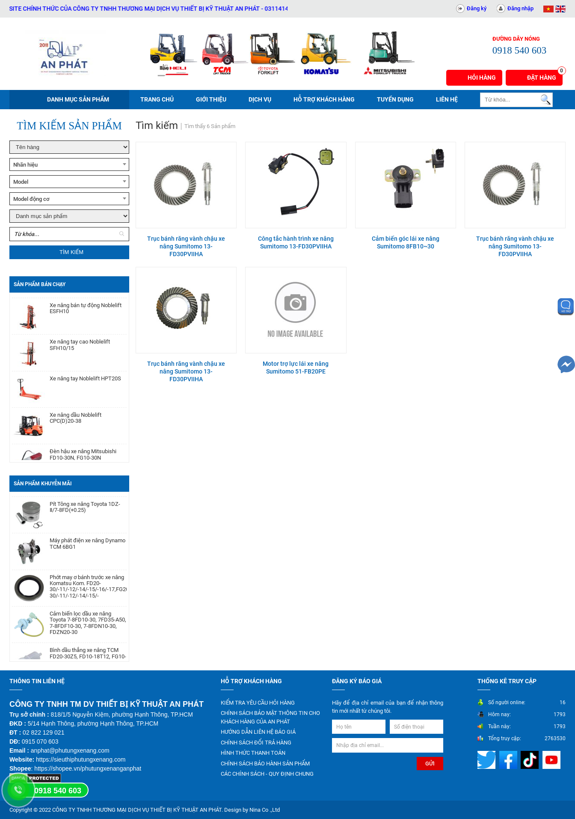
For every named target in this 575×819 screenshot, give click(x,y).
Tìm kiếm (71, 252)
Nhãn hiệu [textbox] (25, 164)
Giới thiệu (211, 99)
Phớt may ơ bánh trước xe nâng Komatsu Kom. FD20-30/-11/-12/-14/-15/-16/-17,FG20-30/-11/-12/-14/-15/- (88, 594)
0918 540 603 (57, 790)
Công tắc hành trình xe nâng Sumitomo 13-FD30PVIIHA (296, 242)
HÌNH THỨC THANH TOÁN (253, 753)
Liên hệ (447, 99)
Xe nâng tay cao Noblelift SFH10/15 (80, 352)
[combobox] (69, 164)
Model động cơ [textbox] (31, 199)
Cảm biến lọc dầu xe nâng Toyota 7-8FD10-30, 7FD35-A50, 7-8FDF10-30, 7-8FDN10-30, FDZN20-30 (88, 630)
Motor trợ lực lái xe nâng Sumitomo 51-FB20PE (296, 367)
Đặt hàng (545, 75)
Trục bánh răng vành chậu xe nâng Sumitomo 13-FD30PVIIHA (186, 246)
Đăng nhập (520, 8)
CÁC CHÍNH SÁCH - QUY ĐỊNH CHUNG (267, 774)
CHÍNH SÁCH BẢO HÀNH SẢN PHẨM (265, 763)
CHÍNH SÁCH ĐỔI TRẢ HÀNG (256, 742)
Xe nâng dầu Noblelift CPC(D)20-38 (75, 425)
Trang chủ (157, 99)
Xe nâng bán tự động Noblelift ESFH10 (86, 315)
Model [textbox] (20, 182)
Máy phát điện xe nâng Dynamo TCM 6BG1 (87, 551)
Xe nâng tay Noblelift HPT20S (85, 386)
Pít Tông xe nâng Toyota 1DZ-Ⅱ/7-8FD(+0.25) (85, 514)
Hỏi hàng (482, 77)
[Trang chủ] (65, 53)
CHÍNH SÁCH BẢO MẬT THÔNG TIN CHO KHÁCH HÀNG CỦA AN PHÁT (270, 717)
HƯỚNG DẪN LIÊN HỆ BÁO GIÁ (258, 732)
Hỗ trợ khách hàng (324, 99)
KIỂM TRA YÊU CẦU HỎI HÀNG (258, 702)
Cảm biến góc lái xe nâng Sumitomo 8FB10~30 (405, 242)
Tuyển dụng (395, 99)
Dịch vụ (260, 99)
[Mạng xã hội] (487, 759)
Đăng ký (476, 8)
